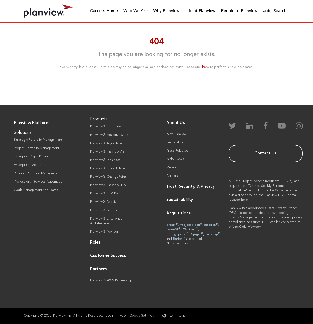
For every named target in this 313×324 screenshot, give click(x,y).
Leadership (174, 142)
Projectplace (191, 225)
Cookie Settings (141, 315)
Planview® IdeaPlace (105, 160)
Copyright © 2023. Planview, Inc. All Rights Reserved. (63, 315)
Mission (172, 167)
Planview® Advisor (104, 231)
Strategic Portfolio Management (38, 139)
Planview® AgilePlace (106, 143)
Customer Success (108, 256)
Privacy (121, 315)
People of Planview (239, 11)
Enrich (179, 238)
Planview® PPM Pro (104, 193)
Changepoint (177, 234)
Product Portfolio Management (37, 173)
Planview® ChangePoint (108, 176)
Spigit (197, 234)
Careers (172, 175)
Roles (95, 242)
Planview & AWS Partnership (111, 280)
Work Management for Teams (36, 190)
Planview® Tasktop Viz (107, 151)
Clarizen (190, 229)
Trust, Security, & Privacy (190, 186)
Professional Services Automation (39, 181)
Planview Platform (32, 123)
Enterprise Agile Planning (33, 156)
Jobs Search (274, 11)
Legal (110, 315)
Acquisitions (178, 213)
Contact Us (266, 153)
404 (156, 42)
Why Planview (166, 11)
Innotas (211, 225)
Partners (98, 269)
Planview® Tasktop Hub (108, 185)
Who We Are (135, 11)
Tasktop (212, 234)
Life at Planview (200, 11)
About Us (175, 123)
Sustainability (179, 200)
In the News (175, 159)
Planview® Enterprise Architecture (106, 221)
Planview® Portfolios (106, 126)
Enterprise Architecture (31, 165)
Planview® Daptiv (103, 202)
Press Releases (177, 150)
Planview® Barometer (106, 210)
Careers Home (104, 11)
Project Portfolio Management (36, 148)
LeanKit (173, 229)
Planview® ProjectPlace (107, 168)
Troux (172, 225)
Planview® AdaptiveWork (109, 135)
